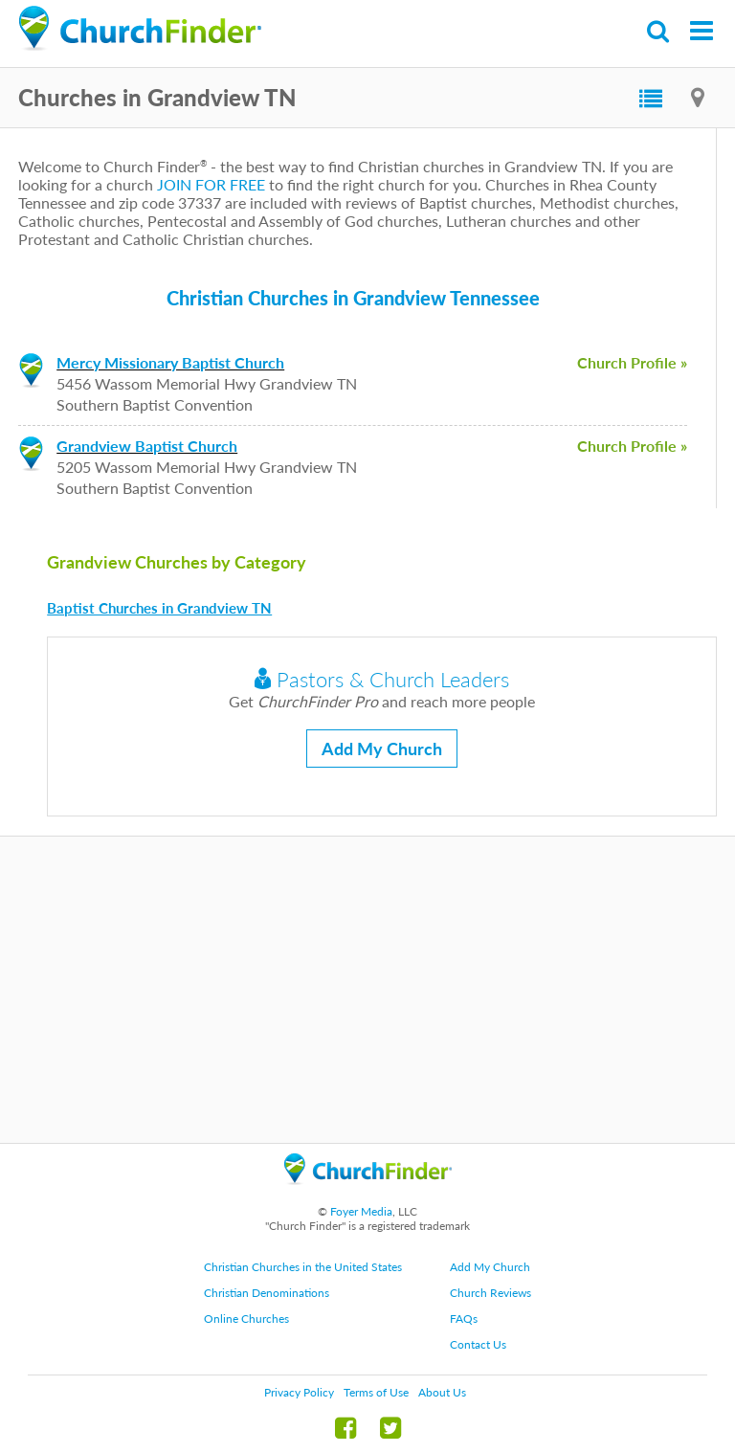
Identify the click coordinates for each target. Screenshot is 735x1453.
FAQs (464, 1318)
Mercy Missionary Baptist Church (170, 362)
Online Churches (246, 1318)
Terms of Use (376, 1392)
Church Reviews (490, 1292)
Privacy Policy (299, 1392)
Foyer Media (361, 1211)
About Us (442, 1392)
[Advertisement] (367, 990)
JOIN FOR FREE (211, 184)
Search (659, 31)
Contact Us (478, 1344)
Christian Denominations (266, 1292)
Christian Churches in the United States (303, 1267)
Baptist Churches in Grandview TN (159, 607)
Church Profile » (632, 362)
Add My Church (382, 748)
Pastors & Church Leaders (382, 679)
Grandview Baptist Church (146, 445)
